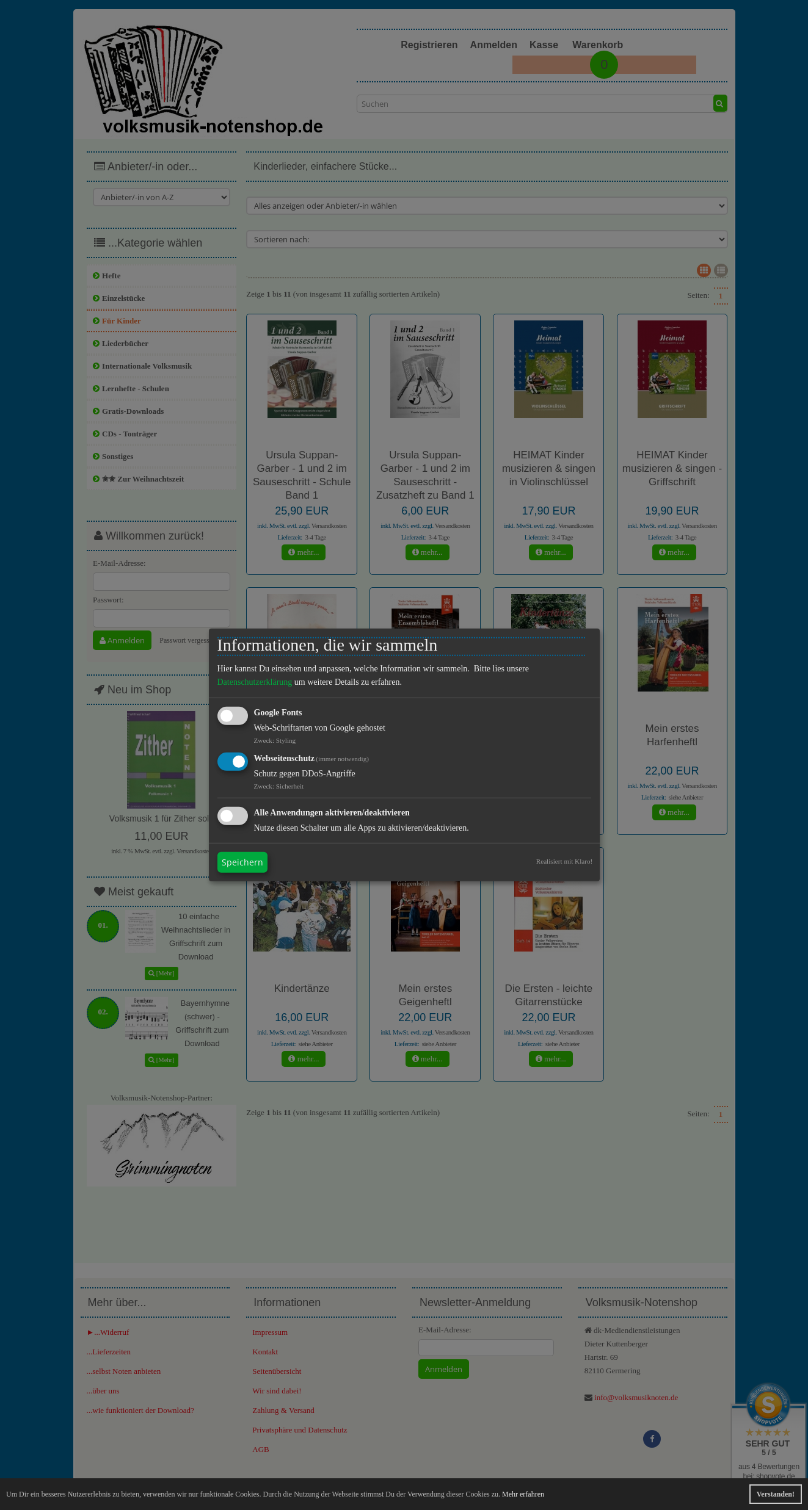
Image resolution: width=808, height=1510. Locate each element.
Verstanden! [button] (776, 1494)
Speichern (242, 862)
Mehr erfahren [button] (523, 1494)
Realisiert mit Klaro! (564, 861)
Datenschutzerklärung (255, 682)
